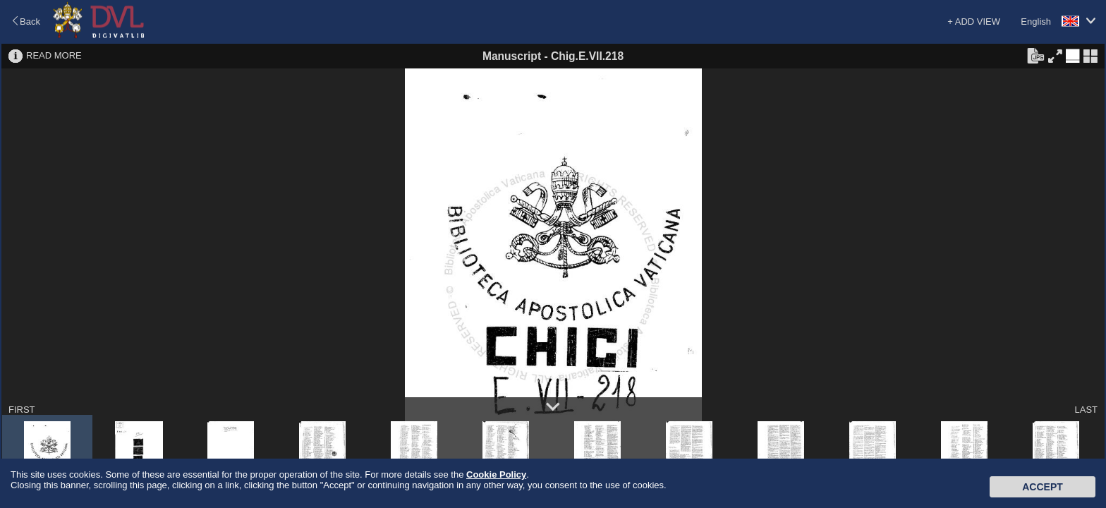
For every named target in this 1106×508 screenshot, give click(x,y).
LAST (1086, 409)
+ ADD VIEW (973, 21)
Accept (1042, 486)
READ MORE (54, 55)
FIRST (21, 409)
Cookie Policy (496, 474)
